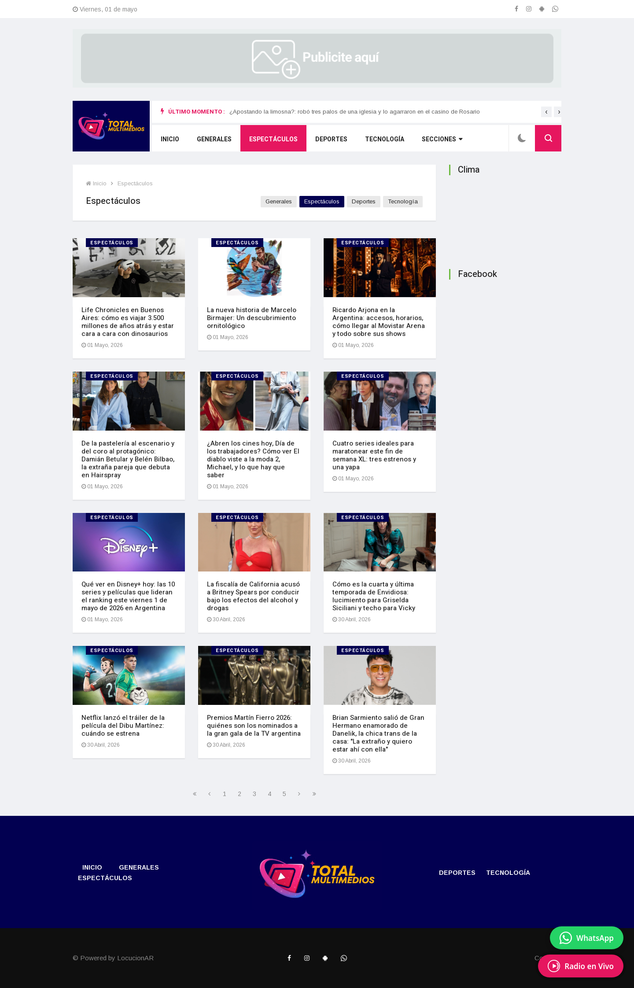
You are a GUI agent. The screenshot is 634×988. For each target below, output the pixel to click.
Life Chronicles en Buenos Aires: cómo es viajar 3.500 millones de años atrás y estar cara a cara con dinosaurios (127, 322)
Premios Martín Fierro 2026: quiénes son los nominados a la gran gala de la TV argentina (254, 725)
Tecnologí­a (384, 139)
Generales (214, 139)
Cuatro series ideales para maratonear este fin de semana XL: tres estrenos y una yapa (374, 455)
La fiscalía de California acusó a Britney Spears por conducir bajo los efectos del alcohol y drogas (253, 596)
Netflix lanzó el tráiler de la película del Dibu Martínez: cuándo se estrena (123, 725)
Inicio (170, 139)
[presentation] (546, 112)
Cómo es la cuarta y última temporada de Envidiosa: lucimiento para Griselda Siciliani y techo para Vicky (373, 596)
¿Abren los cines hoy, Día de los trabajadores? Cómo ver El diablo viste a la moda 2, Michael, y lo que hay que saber (253, 459)
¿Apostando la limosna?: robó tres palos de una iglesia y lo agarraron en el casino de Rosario (354, 111)
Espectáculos (273, 139)
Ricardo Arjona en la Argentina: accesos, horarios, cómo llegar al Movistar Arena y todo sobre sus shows (378, 322)
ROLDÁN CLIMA (505, 219)
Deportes (331, 139)
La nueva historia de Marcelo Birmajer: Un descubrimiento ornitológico (251, 318)
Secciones (442, 139)
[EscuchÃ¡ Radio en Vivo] (580, 966)
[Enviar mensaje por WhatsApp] (586, 937)
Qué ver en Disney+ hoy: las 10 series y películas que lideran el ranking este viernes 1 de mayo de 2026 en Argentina (128, 596)
